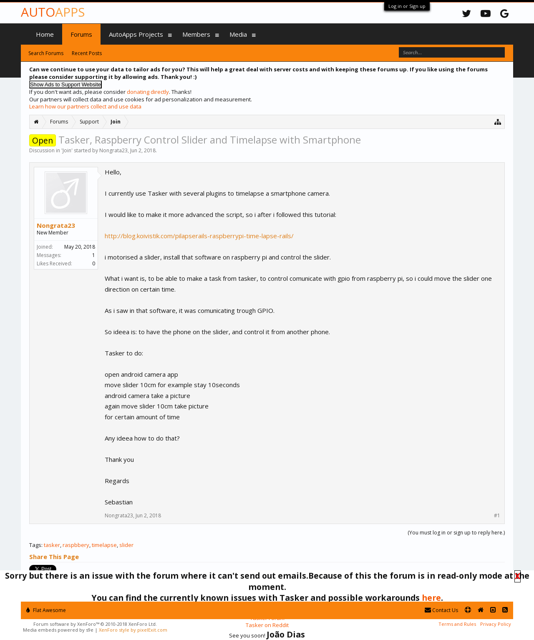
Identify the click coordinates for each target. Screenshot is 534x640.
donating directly (148, 92)
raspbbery (76, 545)
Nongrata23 (113, 150)
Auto (53, 11)
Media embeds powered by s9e (58, 630)
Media (238, 34)
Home (45, 34)
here (431, 597)
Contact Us (441, 610)
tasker (52, 545)
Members (196, 34)
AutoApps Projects (136, 34)
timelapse (104, 545)
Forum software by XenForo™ (95, 624)
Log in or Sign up (407, 6)
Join (67, 150)
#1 (497, 515)
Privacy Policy (495, 624)
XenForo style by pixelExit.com (133, 630)
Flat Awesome (46, 610)
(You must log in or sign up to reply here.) (456, 532)
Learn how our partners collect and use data (85, 106)
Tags (35, 545)
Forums (81, 34)
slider (126, 545)
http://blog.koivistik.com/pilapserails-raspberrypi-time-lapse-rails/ (199, 236)
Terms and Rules (457, 624)
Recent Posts (87, 53)
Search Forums (45, 53)
